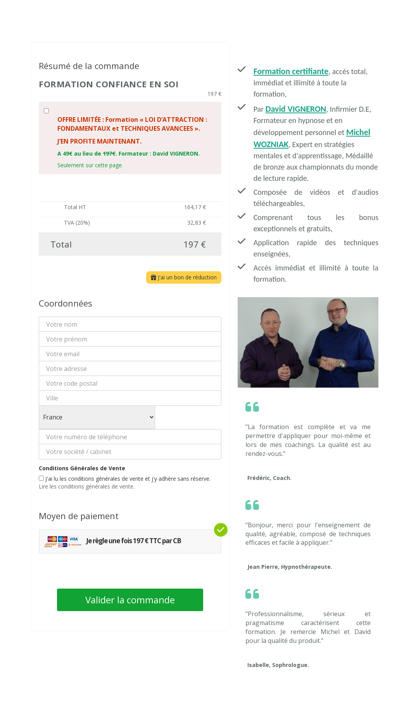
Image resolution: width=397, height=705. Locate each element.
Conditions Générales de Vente (82, 468)
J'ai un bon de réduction (184, 277)
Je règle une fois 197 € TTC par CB (112, 541)
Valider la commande (130, 599)
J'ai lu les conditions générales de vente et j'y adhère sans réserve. (125, 482)
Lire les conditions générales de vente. (87, 486)
